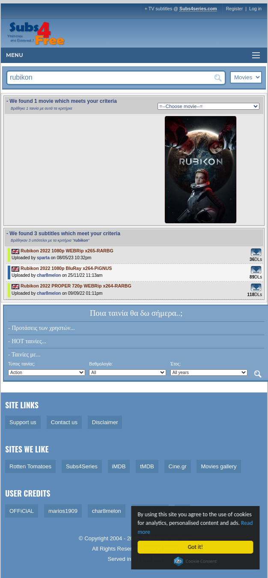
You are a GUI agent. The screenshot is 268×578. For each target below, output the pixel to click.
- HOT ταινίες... (27, 341)
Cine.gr (178, 466)
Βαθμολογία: (101, 364)
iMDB (119, 466)
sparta (43, 257)
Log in (255, 8)
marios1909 (62, 511)
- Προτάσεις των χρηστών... (41, 328)
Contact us (64, 422)
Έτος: (175, 364)
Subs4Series (82, 466)
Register (234, 8)
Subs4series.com (198, 8)
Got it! (195, 547)
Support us (22, 422)
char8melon (49, 275)
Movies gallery (218, 466)
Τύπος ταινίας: (21, 364)
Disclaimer (105, 422)
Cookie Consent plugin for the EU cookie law (196, 561)
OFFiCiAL (21, 511)
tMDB (147, 466)
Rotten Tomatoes (30, 466)
